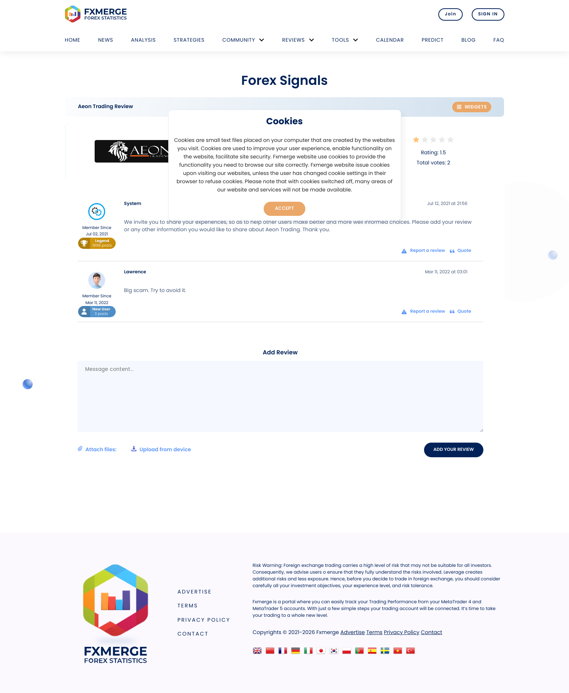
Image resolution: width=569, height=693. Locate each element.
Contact (193, 633)
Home (72, 40)
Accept (284, 208)
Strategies (189, 40)
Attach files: (134, 449)
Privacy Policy (204, 620)
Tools (340, 40)
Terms (188, 605)
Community (238, 40)
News (105, 40)
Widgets (472, 107)
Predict (433, 40)
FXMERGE (97, 14)
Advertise (195, 591)
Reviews (293, 40)
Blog (468, 40)
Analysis (143, 40)
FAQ (499, 40)
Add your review (453, 450)
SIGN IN (488, 14)
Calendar (390, 40)
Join (450, 14)
